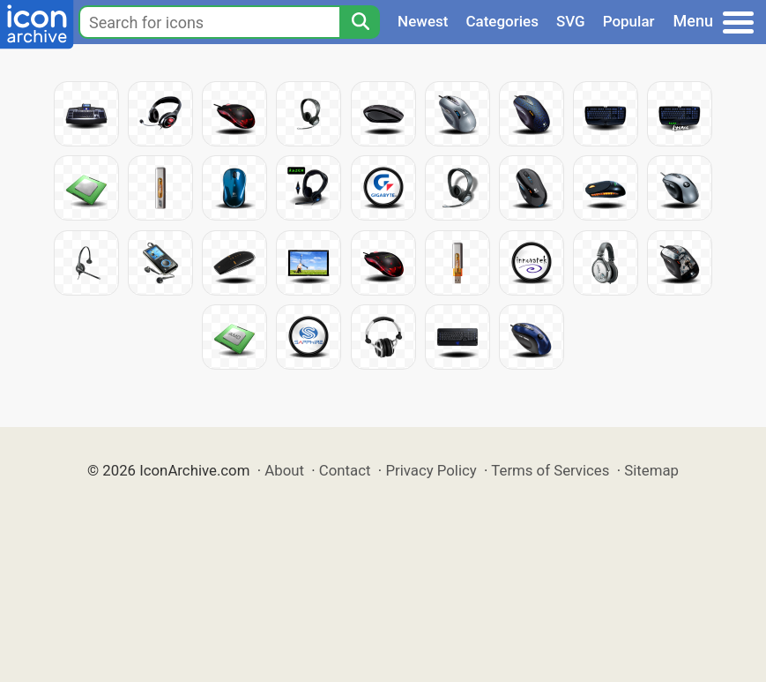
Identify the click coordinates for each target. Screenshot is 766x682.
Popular (629, 21)
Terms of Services (550, 470)
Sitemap (651, 470)
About (284, 470)
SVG (570, 21)
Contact (345, 470)
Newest (423, 21)
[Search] (359, 22)
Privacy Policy (430, 470)
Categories (502, 21)
